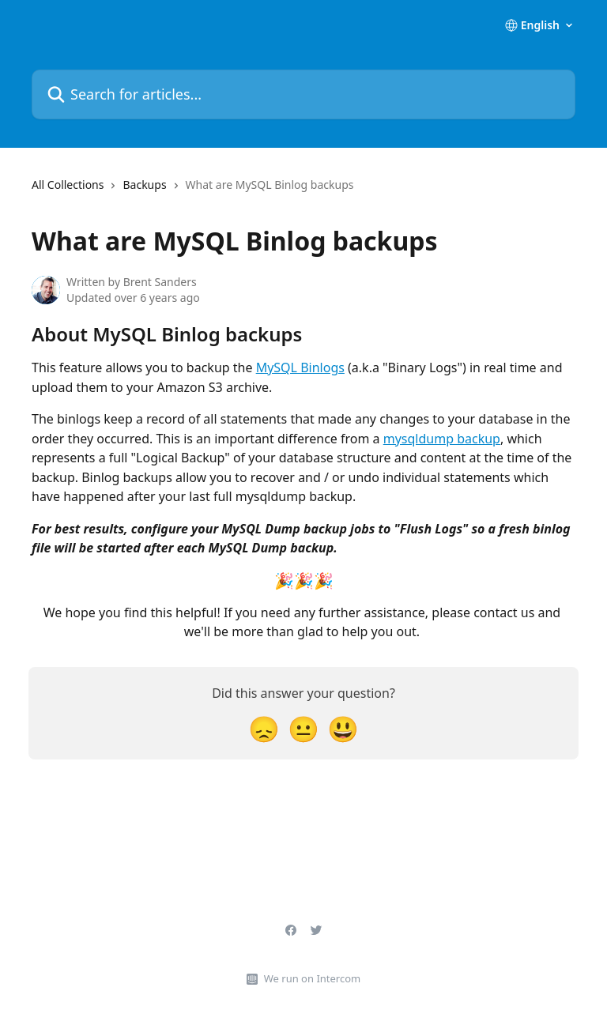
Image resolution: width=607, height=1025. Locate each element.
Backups (144, 184)
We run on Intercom (312, 978)
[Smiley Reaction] (343, 728)
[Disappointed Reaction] (264, 728)
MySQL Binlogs (300, 367)
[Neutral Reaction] (303, 728)
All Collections (68, 184)
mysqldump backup (441, 438)
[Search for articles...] (303, 94)
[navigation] (192, 191)
